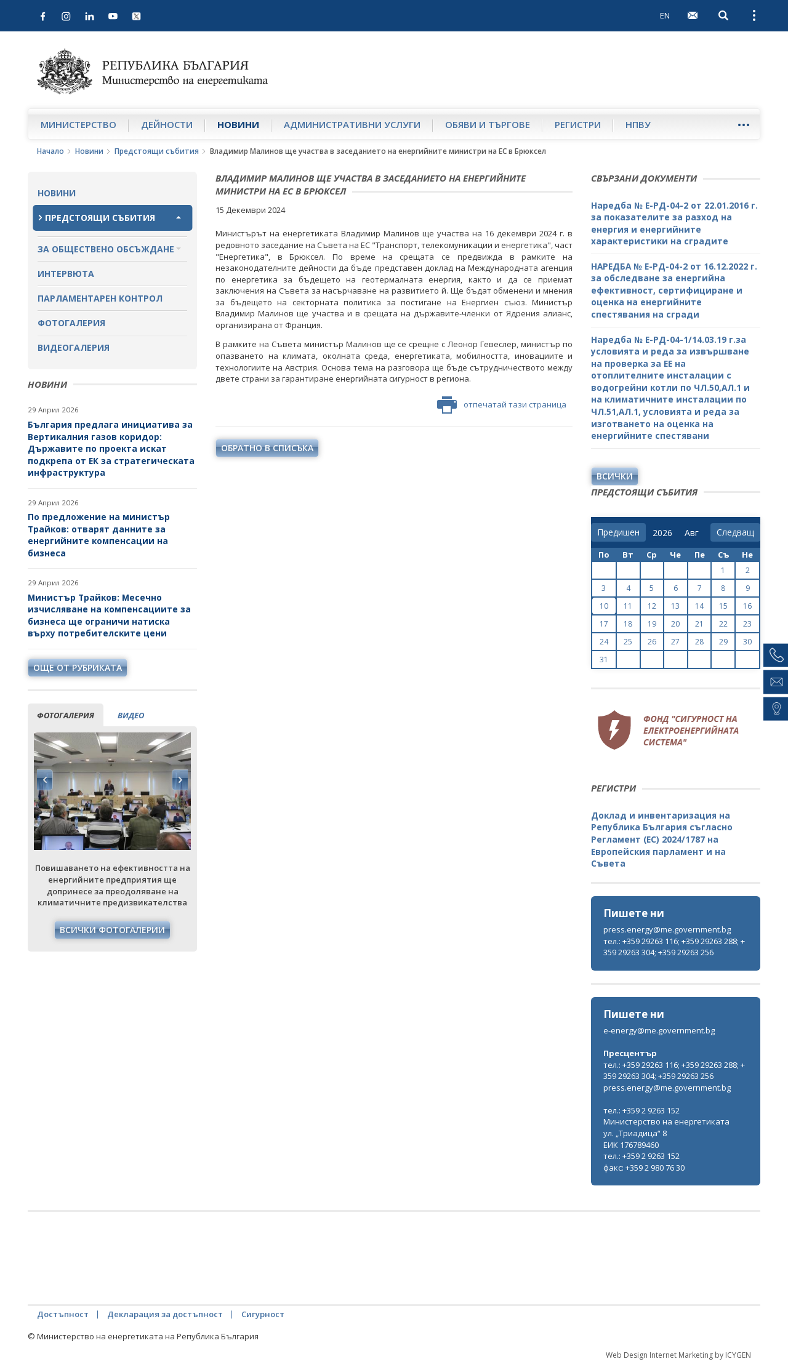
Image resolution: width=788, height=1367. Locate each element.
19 (652, 624)
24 (604, 641)
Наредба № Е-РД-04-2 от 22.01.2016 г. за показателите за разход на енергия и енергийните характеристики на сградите (674, 223)
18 (628, 624)
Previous (45, 779)
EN (665, 15)
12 (652, 606)
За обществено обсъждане (106, 249)
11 (628, 606)
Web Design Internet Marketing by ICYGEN (678, 1355)
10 (604, 606)
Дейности (167, 124)
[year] (662, 533)
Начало (50, 151)
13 (675, 606)
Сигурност (262, 1314)
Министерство (78, 124)
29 (723, 641)
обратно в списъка (267, 448)
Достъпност (63, 1314)
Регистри (578, 124)
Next (180, 779)
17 (604, 624)
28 (699, 641)
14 (699, 606)
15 (723, 606)
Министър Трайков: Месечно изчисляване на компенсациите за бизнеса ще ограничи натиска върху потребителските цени (109, 615)
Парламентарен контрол (100, 298)
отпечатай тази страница (501, 405)
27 (675, 641)
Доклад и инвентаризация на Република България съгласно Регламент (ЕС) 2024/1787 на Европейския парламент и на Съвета (662, 839)
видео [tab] (131, 715)
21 (699, 624)
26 (652, 641)
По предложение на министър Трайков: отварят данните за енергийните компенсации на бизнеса (99, 535)
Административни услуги (352, 124)
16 (747, 606)
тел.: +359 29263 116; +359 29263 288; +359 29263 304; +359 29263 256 (674, 947)
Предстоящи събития (157, 151)
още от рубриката (77, 667)
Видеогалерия (74, 347)
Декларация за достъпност (165, 1314)
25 (628, 641)
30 (747, 641)
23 (747, 624)
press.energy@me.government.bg (667, 929)
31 (604, 659)
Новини (238, 124)
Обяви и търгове (487, 124)
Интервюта (66, 273)
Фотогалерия (71, 323)
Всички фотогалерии (112, 930)
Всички (615, 476)
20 (675, 624)
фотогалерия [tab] (65, 715)
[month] (694, 533)
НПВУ (638, 124)
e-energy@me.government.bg (659, 1030)
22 (723, 624)
